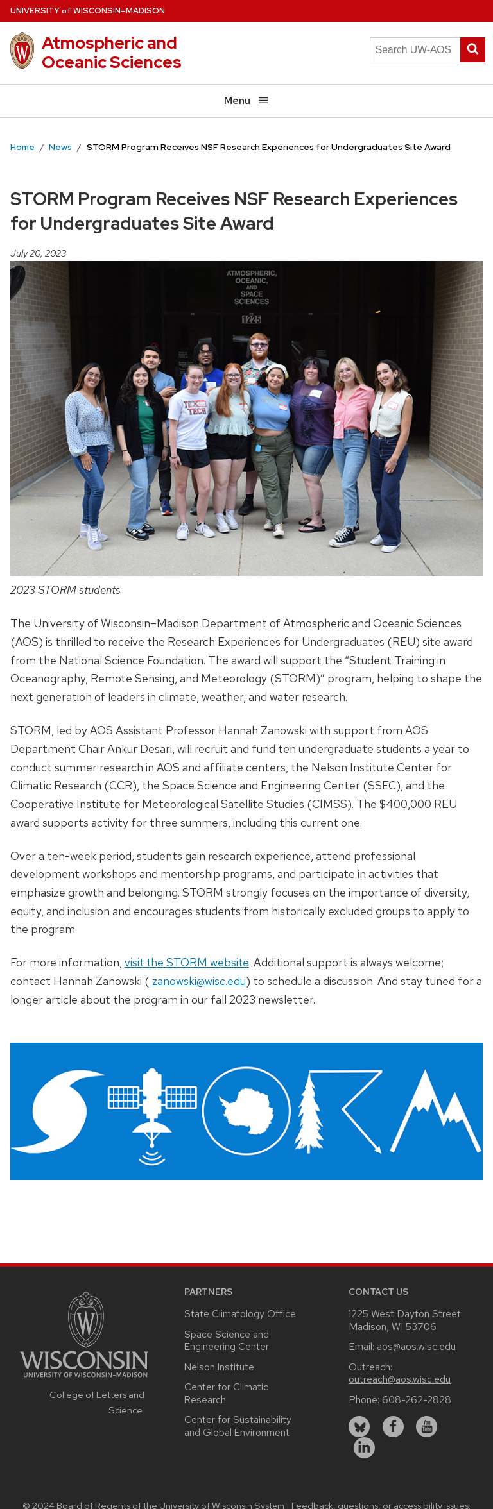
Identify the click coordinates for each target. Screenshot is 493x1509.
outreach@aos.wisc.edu (400, 1379)
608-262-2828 (416, 1399)
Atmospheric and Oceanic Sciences (112, 52)
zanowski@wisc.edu (198, 981)
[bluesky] (359, 1426)
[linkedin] (364, 1447)
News (60, 147)
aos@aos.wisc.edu (416, 1346)
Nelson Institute (219, 1367)
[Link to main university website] (84, 1379)
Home (22, 147)
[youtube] (426, 1426)
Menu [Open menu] (247, 100)
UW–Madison (87, 10)
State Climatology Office (240, 1313)
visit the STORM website (187, 962)
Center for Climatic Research (226, 1393)
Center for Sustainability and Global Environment (237, 1426)
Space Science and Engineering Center (226, 1341)
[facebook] (393, 1426)
